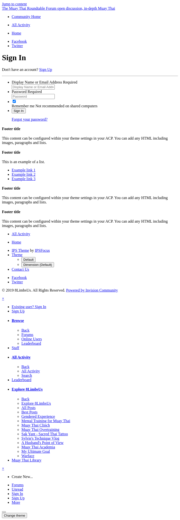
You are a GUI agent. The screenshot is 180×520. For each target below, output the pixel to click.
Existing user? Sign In (29, 307)
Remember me (23, 106)
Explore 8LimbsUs (27, 389)
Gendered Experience (38, 416)
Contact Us (20, 269)
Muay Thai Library (26, 460)
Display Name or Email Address (44, 82)
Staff (15, 348)
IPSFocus (42, 250)
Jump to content (14, 4)
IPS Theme (20, 250)
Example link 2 (24, 174)
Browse (18, 321)
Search (26, 375)
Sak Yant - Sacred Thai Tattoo (44, 434)
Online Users (31, 339)
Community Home (26, 17)
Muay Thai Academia (38, 447)
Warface (27, 456)
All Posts (28, 408)
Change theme (14, 515)
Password (27, 92)
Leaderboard (31, 343)
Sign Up (45, 69)
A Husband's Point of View (42, 443)
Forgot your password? (29, 119)
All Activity (21, 357)
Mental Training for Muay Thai (45, 421)
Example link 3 (24, 179)
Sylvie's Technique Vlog (40, 438)
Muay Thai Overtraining (40, 430)
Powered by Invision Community (92, 290)
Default (28, 259)
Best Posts (29, 412)
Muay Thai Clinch (35, 425)
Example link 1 (24, 170)
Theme (17, 255)
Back (25, 330)
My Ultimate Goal (35, 451)
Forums (27, 335)
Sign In (19, 111)
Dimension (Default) (37, 265)
